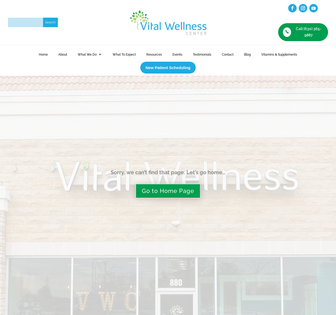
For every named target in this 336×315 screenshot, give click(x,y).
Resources (154, 54)
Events (177, 54)
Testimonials (202, 54)
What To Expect (124, 54)
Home (43, 54)
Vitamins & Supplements (279, 54)
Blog (247, 54)
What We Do (87, 54)
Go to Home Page (168, 190)
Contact (228, 54)
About (62, 54)
